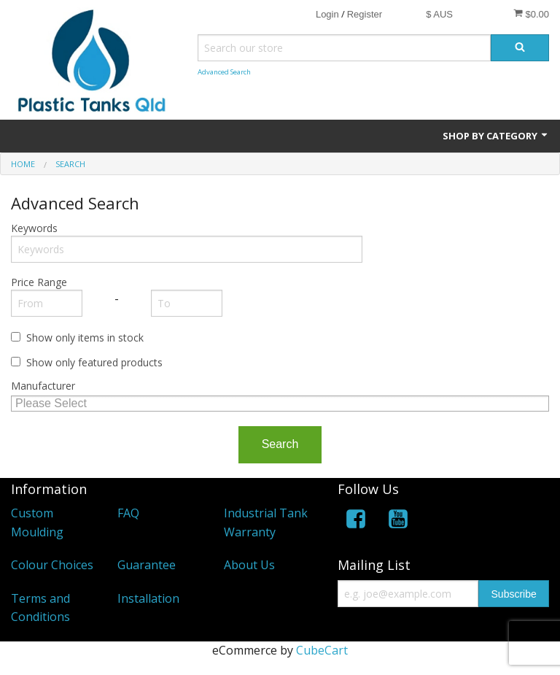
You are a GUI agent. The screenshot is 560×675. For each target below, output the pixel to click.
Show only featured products (94, 362)
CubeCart (322, 650)
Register (364, 14)
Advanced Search (224, 72)
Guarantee (146, 565)
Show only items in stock (85, 337)
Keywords (34, 228)
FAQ (128, 513)
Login (327, 14)
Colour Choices (52, 565)
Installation (148, 598)
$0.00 (531, 14)
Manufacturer (43, 386)
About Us (249, 565)
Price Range (39, 282)
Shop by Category (496, 135)
